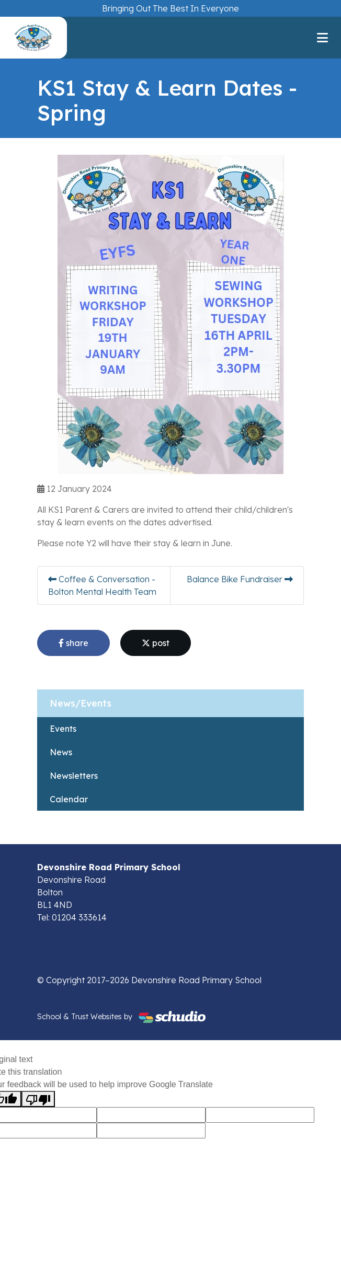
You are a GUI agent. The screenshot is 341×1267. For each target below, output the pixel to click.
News (61, 752)
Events (63, 728)
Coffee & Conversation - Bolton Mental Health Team (102, 585)
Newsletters (74, 775)
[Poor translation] (38, 1099)
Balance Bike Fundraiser (240, 579)
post (155, 643)
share (73, 643)
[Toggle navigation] (322, 38)
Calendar (69, 799)
